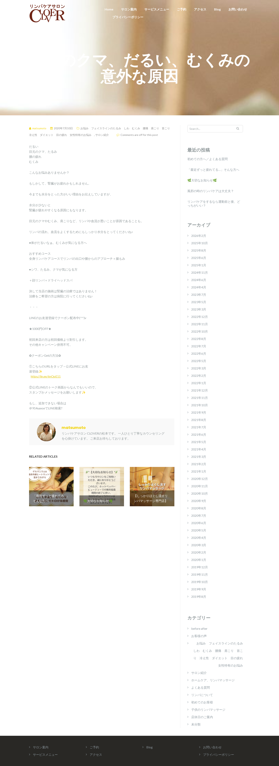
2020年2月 (198, 552)
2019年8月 (198, 596)
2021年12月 (199, 390)
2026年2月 (198, 235)
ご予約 (181, 9)
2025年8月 (198, 250)
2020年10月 (199, 493)
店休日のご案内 (202, 717)
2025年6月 (198, 258)
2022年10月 (199, 331)
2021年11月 (199, 397)
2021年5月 (198, 442)
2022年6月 (198, 353)
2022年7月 (198, 346)
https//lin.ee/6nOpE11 (46, 376)
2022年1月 (198, 383)
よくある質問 (200, 687)
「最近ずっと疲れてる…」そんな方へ (213, 169)
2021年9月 (198, 412)
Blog (217, 9)
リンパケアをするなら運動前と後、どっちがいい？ (213, 203)
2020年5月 (198, 530)
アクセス (200, 9)
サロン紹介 (102, 134)
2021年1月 (198, 471)
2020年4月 (198, 537)
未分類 (196, 724)
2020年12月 (199, 478)
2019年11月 (199, 574)
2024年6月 (198, 280)
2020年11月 (199, 486)
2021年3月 (198, 456)
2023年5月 (198, 302)
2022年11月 (199, 324)
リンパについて (202, 695)
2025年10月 (199, 243)
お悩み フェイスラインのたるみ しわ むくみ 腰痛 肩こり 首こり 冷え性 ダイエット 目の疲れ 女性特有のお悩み (218, 654)
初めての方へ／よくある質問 (207, 159)
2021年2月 (198, 464)
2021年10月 (199, 405)
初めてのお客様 (202, 702)
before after (199, 628)
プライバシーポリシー (127, 17)
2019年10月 (199, 582)
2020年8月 (198, 508)
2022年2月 (198, 375)
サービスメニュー (156, 9)
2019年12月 (199, 567)
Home (109, 9)
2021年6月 (198, 434)
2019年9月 (198, 589)
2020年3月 (198, 545)
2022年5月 (198, 361)
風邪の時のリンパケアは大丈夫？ (210, 191)
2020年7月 (198, 515)
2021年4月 (198, 449)
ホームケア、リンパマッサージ (213, 680)
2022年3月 (198, 368)
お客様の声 (199, 636)
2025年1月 (198, 265)
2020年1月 (198, 560)
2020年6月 (198, 523)
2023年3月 (198, 309)
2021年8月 (198, 420)
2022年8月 (198, 339)
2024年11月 (199, 272)
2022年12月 (199, 316)
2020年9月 (198, 501)
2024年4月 (198, 287)
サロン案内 (129, 9)
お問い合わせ (237, 9)
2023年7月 (198, 294)
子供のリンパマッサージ (208, 709)
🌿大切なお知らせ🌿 (202, 180)
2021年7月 (198, 427)
